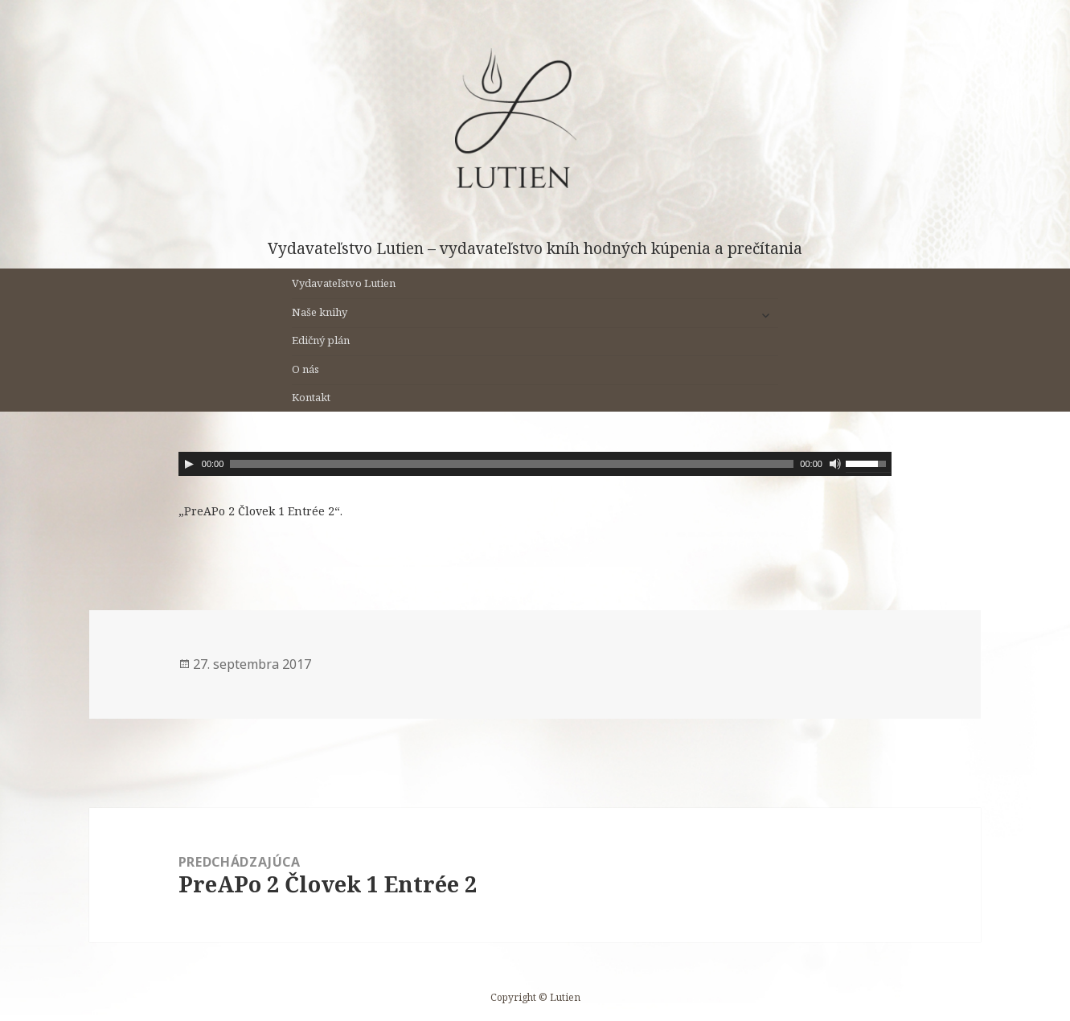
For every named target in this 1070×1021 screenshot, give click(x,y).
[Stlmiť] (835, 463)
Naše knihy (319, 312)
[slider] (511, 464)
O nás (305, 369)
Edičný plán (321, 340)
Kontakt (311, 397)
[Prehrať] (188, 463)
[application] (535, 464)
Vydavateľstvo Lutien (344, 283)
